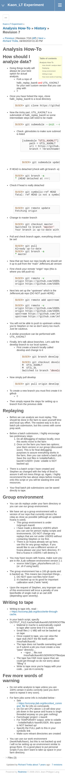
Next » (41, 38)
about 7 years (39, 765)
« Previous (8, 38)
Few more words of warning (51, 77)
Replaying (45, 68)
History (40, 28)
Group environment (48, 71)
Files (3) (12, 757)
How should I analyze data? (51, 65)
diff (34, 38)
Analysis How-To (17, 28)
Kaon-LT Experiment (13, 24)
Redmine (22, 772)
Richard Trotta (10, 41)
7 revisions (57, 765)
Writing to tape (47, 74)
